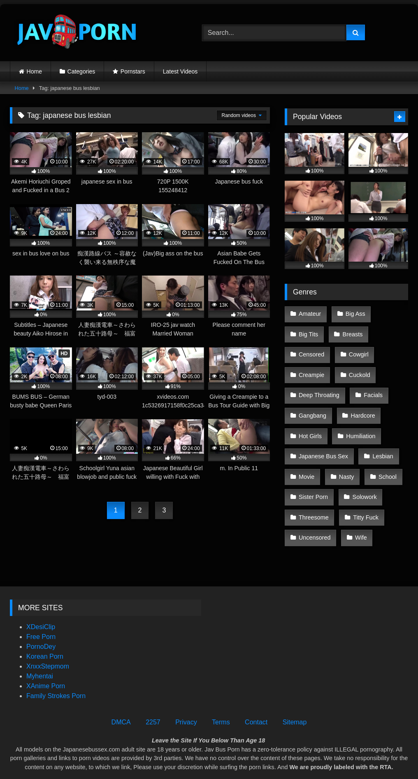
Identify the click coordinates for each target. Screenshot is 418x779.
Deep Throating (318, 382)
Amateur (309, 313)
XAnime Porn (45, 658)
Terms (221, 694)
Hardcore (360, 400)
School (383, 452)
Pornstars (133, 71)
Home (34, 71)
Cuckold (357, 365)
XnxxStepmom (47, 638)
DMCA (121, 694)
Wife (359, 504)
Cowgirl (356, 348)
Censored (311, 348)
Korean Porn (44, 628)
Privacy (186, 694)
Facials (371, 382)
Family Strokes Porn (56, 667)
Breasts (350, 330)
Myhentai (39, 648)
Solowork (362, 469)
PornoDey (41, 618)
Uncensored (314, 504)
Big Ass (353, 313)
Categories (81, 71)
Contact (256, 694)
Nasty (344, 452)
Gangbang (312, 400)
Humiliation (358, 417)
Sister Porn (312, 469)
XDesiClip (40, 598)
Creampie (311, 365)
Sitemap (295, 694)
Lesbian (380, 434)
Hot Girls (309, 417)
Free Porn (41, 608)
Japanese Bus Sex (323, 434)
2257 (153, 694)
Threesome (313, 486)
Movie (306, 452)
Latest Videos (180, 71)
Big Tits (308, 330)
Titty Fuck (363, 486)
